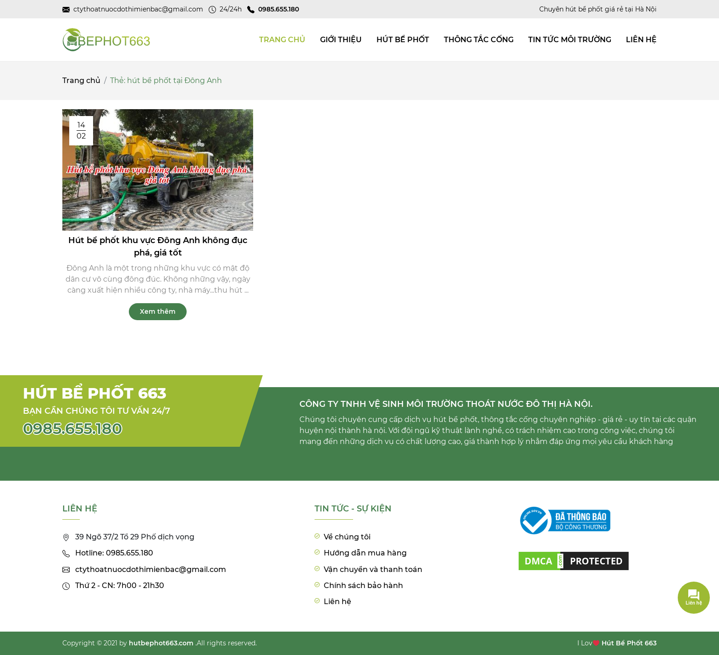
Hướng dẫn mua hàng (365, 553)
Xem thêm (158, 311)
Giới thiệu (341, 39)
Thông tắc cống (479, 39)
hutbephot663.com (161, 643)
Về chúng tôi (347, 537)
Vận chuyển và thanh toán (373, 569)
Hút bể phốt (402, 39)
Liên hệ (641, 39)
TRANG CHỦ (282, 39)
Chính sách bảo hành (363, 585)
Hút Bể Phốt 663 (629, 643)
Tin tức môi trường (569, 39)
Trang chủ (81, 80)
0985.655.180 (72, 428)
